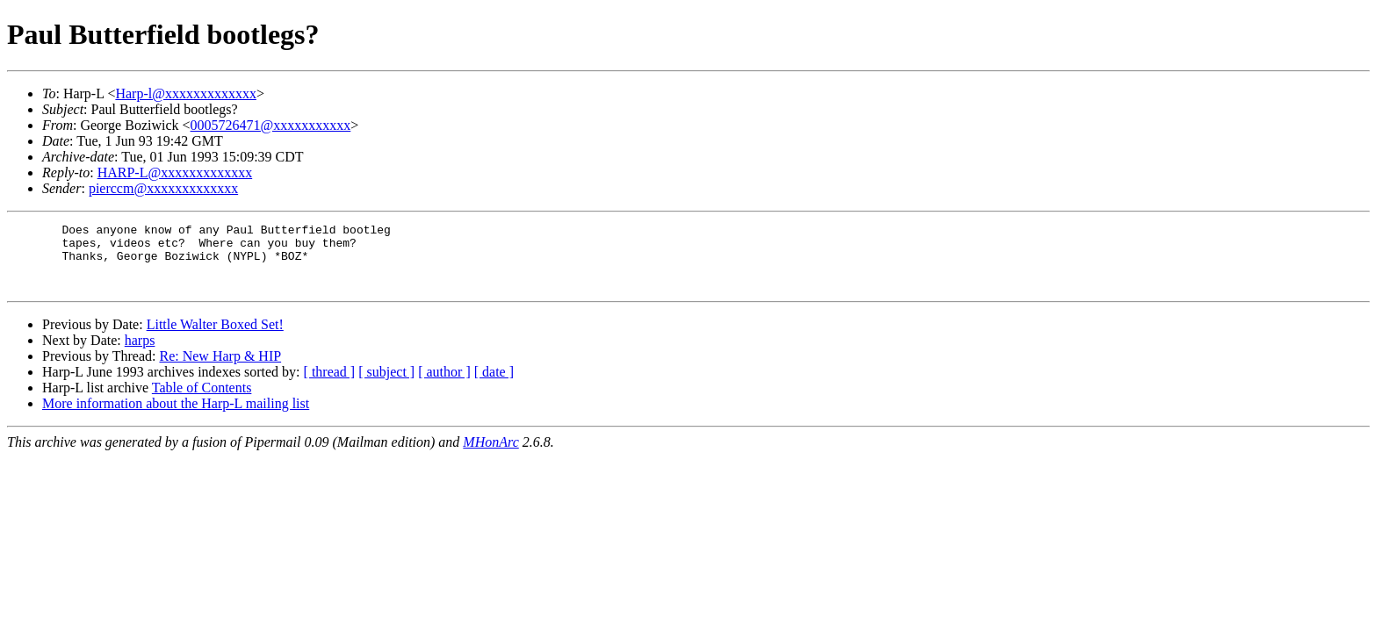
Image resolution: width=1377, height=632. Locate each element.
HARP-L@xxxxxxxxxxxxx (175, 172)
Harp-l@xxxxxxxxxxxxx (185, 93)
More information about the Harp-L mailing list (175, 416)
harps (140, 353)
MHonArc (490, 455)
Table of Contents (202, 400)
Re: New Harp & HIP (220, 369)
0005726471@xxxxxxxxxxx (271, 125)
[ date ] (494, 384)
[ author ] (444, 384)
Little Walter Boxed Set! (215, 337)
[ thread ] (330, 384)
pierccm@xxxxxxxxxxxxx (163, 188)
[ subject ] (386, 384)
